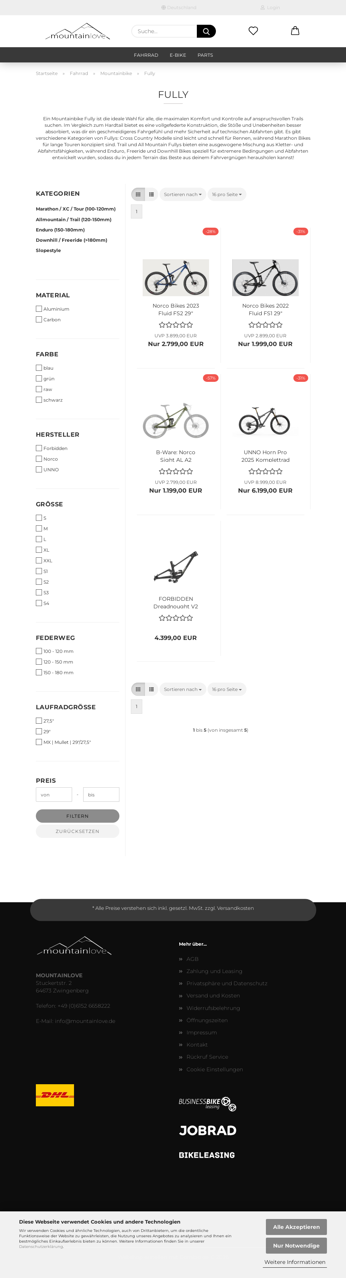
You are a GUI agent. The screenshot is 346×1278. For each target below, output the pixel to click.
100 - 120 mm (55, 651)
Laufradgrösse (66, 707)
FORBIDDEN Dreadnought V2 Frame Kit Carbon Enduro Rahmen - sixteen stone (176, 601)
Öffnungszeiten (207, 1020)
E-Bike (178, 55)
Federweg (55, 637)
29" (43, 731)
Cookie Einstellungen (215, 1069)
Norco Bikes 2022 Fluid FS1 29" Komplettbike (265, 308)
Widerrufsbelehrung (213, 1008)
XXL (44, 560)
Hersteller (58, 434)
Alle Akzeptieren (296, 1227)
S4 (42, 603)
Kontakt (197, 1044)
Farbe (47, 354)
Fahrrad (146, 55)
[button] (295, 31)
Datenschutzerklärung (41, 1246)
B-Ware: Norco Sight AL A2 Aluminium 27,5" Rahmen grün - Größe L (176, 455)
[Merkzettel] (253, 31)
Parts (205, 55)
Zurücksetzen (78, 831)
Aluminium (52, 309)
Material (53, 295)
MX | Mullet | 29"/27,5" (63, 742)
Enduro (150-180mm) (60, 230)
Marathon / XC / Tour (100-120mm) (76, 209)
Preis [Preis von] (46, 780)
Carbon (48, 319)
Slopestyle (48, 250)
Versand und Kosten (213, 995)
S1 (42, 571)
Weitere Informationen (294, 1262)
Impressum (202, 1032)
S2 (42, 582)
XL (42, 550)
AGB (193, 959)
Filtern (77, 816)
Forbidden (52, 448)
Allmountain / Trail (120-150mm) (73, 219)
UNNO (47, 469)
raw (44, 389)
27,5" (45, 721)
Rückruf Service (207, 1056)
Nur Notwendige (296, 1245)
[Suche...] (206, 31)
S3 (42, 592)
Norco (47, 459)
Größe (49, 504)
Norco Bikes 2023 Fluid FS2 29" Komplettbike (176, 308)
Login (270, 7)
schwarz (49, 400)
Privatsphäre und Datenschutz (227, 983)
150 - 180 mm (55, 672)
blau (44, 368)
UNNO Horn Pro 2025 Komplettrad (265, 455)
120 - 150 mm (54, 662)
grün (45, 378)
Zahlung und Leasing (215, 971)
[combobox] (182, 194)
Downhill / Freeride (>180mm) (71, 240)
